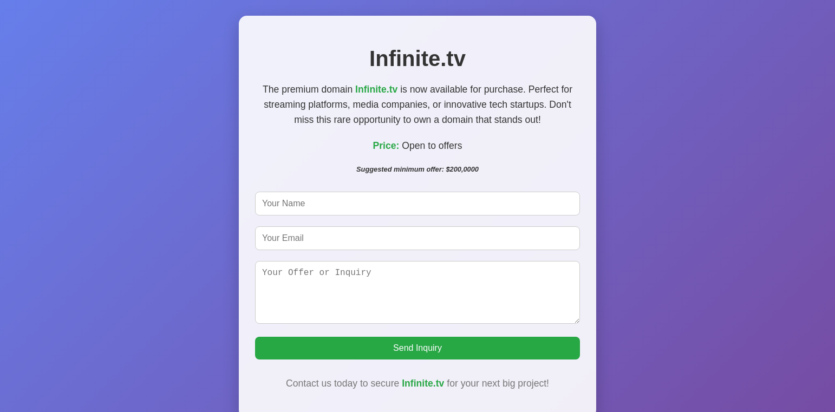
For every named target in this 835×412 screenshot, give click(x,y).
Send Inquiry (417, 353)
